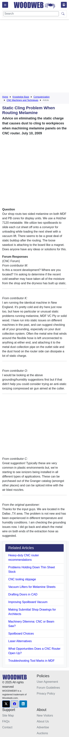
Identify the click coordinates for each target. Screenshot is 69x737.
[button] (6, 703)
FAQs (6, 721)
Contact (7, 727)
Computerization (41, 97)
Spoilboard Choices (21, 633)
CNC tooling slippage (22, 579)
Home (5, 97)
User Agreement (47, 681)
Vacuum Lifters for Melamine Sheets (32, 586)
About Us (43, 721)
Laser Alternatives (20, 641)
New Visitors (45, 715)
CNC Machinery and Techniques (22, 100)
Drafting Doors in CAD (22, 594)
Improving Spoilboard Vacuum (27, 602)
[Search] (31, 13)
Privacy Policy (46, 693)
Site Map (8, 715)
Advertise (43, 727)
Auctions (42, 733)
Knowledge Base (21, 97)
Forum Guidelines (48, 687)
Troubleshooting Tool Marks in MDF (31, 660)
